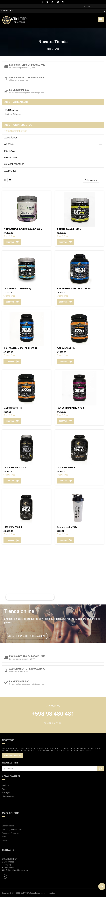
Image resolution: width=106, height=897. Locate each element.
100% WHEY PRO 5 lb (66, 467)
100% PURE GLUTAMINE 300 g (17, 288)
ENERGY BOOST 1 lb (13, 408)
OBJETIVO (9, 144)
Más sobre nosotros (12, 755)
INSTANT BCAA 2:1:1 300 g (69, 229)
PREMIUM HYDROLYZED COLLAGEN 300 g (23, 229)
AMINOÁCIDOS (11, 138)
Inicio (49, 49)
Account (88, 6)
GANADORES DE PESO (14, 164)
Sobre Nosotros (8, 826)
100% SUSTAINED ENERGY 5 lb (70, 408)
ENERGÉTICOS (10, 157)
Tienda (5, 837)
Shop (57, 49)
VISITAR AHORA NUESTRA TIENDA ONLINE (27, 636)
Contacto (5, 840)
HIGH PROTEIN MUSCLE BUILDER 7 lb (74, 288)
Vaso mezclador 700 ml (68, 527)
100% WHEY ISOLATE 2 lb (15, 467)
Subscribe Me (100, 768)
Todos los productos (15, 131)
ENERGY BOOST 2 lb (66, 348)
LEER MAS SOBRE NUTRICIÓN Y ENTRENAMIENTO (30, 597)
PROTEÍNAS (9, 151)
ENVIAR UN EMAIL (53, 723)
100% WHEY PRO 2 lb (13, 527)
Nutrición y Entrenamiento (12, 829)
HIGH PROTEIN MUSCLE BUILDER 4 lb (21, 348)
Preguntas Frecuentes (10, 833)
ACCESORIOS (10, 171)
